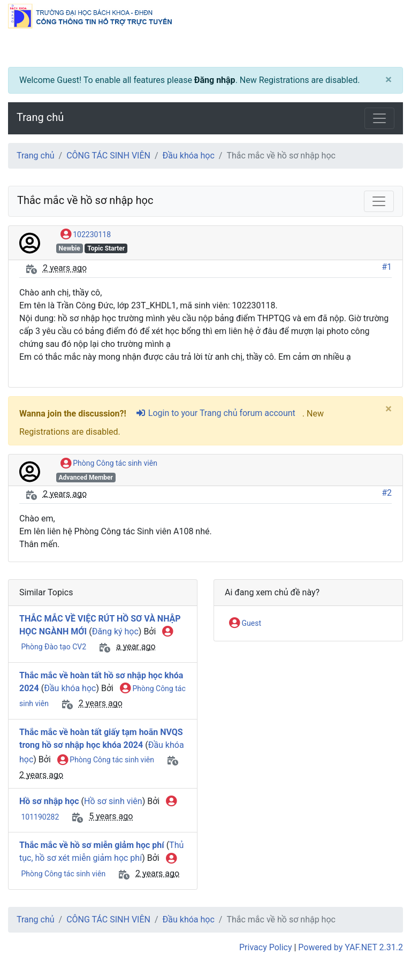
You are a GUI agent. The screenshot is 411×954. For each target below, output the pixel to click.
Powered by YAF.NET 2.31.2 (350, 947)
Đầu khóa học (189, 155)
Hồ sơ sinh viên (113, 801)
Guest (245, 624)
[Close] (388, 80)
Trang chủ (40, 117)
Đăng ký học (115, 631)
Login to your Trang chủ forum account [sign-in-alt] (215, 413)
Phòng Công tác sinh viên (108, 463)
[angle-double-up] (381, 920)
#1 (387, 267)
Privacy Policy (265, 947)
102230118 (85, 235)
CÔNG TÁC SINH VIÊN (108, 155)
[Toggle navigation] (379, 118)
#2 (387, 493)
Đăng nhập (214, 80)
